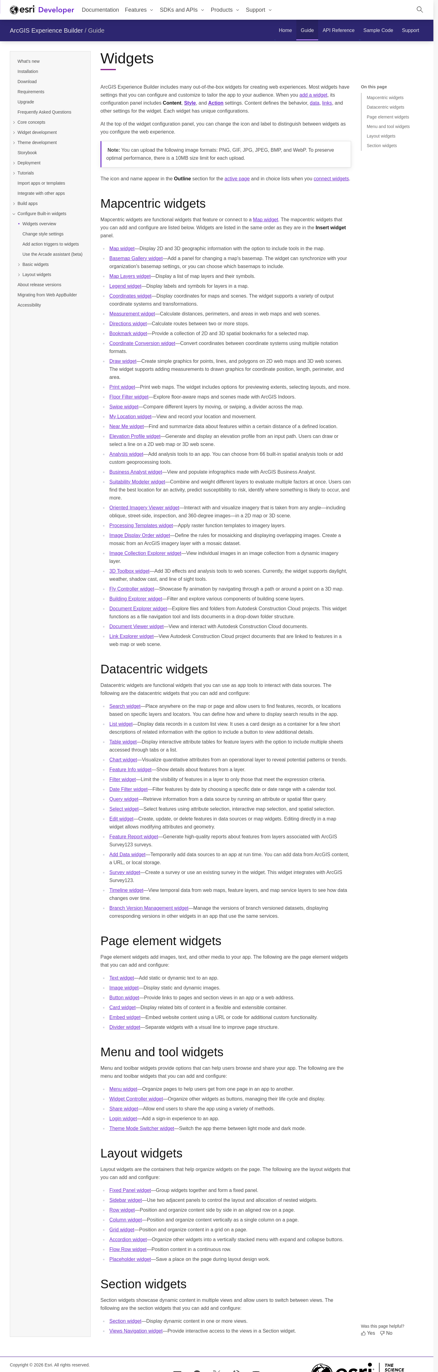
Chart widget (123, 759)
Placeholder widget (130, 1259)
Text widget (121, 978)
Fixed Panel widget (130, 1190)
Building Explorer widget (135, 598)
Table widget (123, 741)
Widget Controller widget (136, 1098)
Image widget (124, 987)
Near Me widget (126, 426)
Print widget (122, 387)
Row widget (122, 1210)
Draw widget (122, 361)
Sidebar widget (125, 1200)
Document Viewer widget (136, 626)
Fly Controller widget (131, 589)
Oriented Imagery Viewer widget (144, 507)
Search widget (124, 706)
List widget (121, 724)
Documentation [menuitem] (100, 10)
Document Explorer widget (138, 608)
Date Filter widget (128, 789)
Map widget (265, 219)
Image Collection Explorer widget (145, 553)
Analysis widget (126, 454)
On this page (374, 86)
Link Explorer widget (131, 636)
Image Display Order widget (139, 535)
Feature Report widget (133, 836)
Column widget (125, 1219)
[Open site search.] (419, 10)
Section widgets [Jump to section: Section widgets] (382, 145)
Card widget (122, 1007)
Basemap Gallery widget (136, 258)
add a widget (313, 95)
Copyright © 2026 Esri (31, 1364)
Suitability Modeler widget (137, 481)
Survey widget (124, 872)
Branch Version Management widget (148, 908)
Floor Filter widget (128, 396)
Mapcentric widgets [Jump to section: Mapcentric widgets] (385, 97)
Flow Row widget (128, 1249)
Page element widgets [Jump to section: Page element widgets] (388, 116)
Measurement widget (132, 313)
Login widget (123, 1118)
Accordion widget (128, 1239)
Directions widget (128, 323)
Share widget (123, 1108)
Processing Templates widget (141, 525)
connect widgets (331, 178)
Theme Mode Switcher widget (141, 1128)
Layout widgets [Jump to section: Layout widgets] (381, 136)
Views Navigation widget (136, 1331)
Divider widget (124, 1027)
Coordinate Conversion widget (142, 343)
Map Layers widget (130, 276)
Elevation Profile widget (134, 436)
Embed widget (124, 1017)
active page (237, 178)
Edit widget (121, 818)
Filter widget (122, 779)
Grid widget (121, 1229)
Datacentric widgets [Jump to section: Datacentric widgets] (385, 107)
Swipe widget (123, 406)
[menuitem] (139, 10)
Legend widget (125, 286)
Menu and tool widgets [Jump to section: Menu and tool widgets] (388, 126)
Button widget (124, 997)
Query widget (123, 799)
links (327, 103)
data (314, 103)
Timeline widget (126, 890)
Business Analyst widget (135, 472)
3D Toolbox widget (129, 571)
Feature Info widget (130, 769)
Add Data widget (127, 854)
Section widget (125, 1321)
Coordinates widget (130, 296)
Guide (96, 30)
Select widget (124, 809)
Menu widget (123, 1089)
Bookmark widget (128, 333)
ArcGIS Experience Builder (46, 30)
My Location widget (130, 416)
